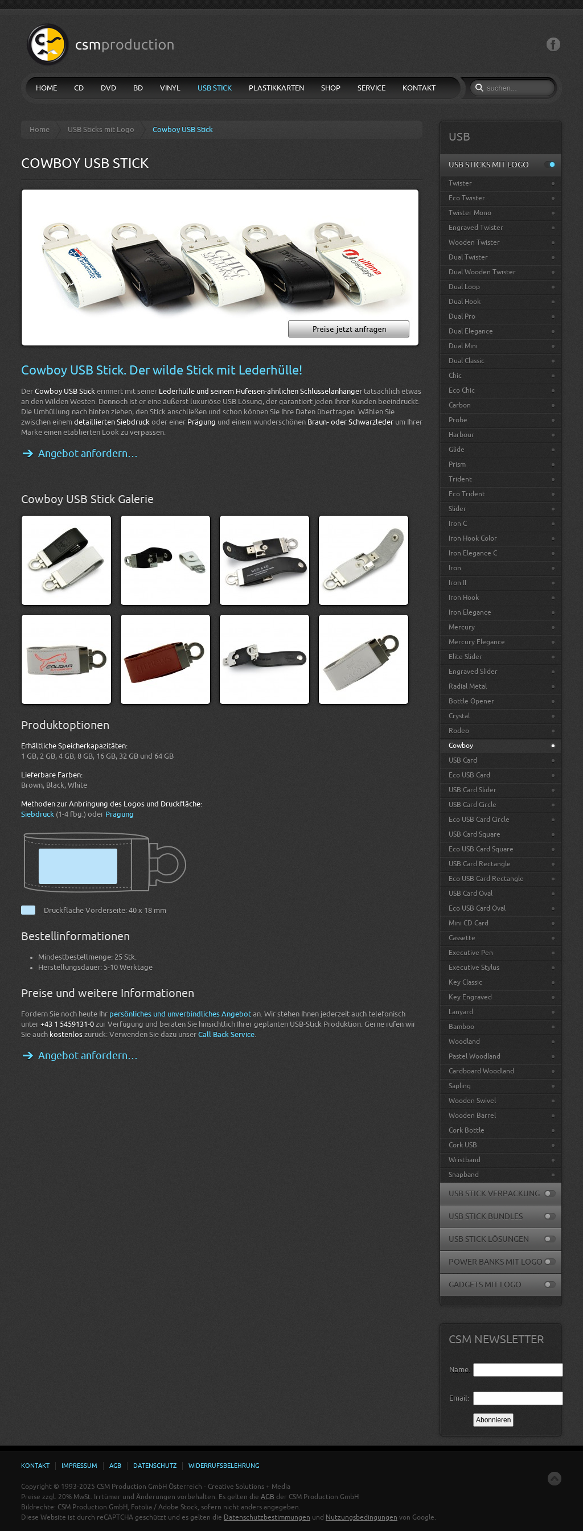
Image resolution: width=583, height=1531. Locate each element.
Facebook (553, 45)
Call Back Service (226, 1034)
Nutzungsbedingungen (361, 1517)
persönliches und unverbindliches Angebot (180, 1014)
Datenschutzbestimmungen (267, 1517)
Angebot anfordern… (88, 453)
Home (40, 129)
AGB (267, 1496)
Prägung (119, 814)
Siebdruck (37, 814)
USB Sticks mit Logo (101, 129)
